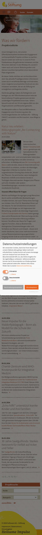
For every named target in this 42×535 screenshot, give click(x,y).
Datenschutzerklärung (24, 266)
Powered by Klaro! (33, 292)
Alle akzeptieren (31, 287)
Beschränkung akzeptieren (13, 287)
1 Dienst (12, 274)
